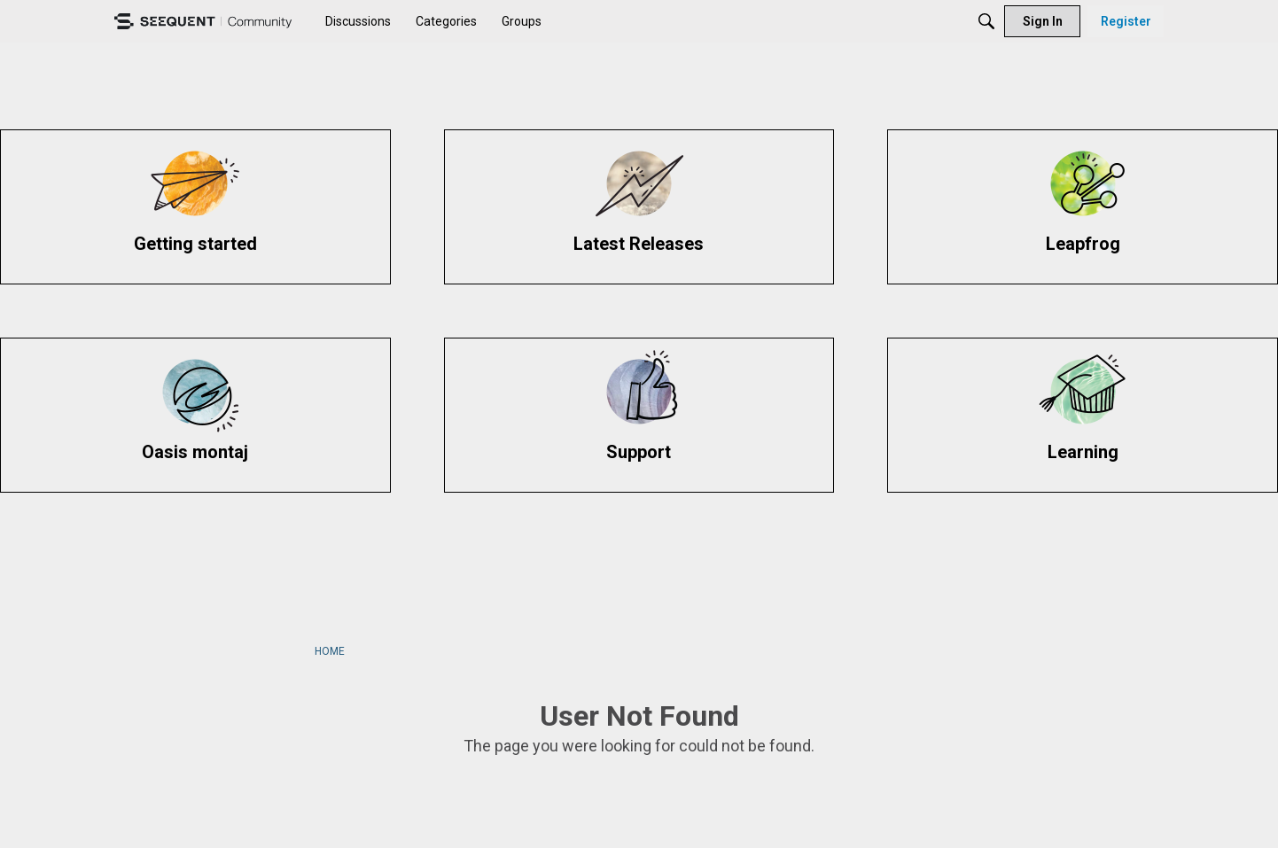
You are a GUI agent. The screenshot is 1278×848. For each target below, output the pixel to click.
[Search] (986, 21)
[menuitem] (358, 21)
